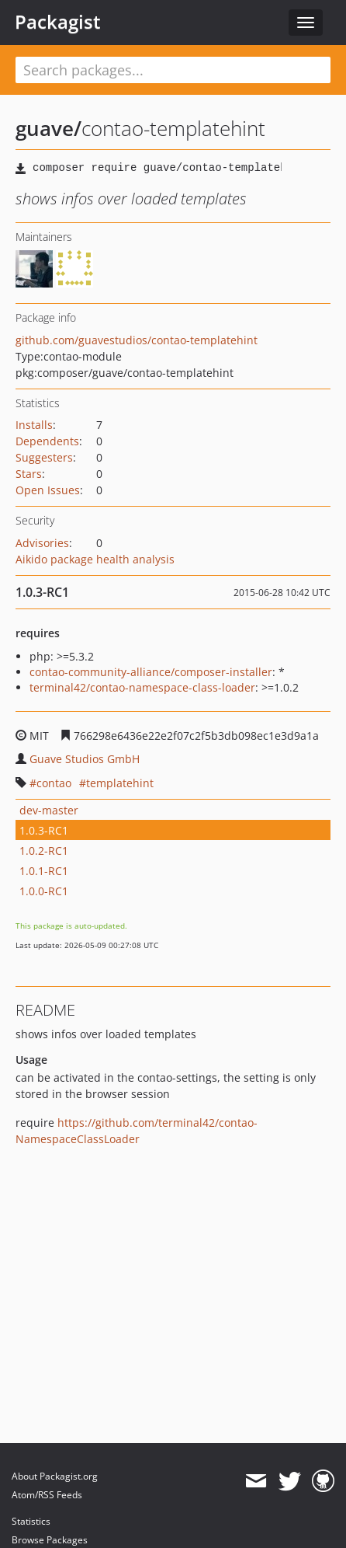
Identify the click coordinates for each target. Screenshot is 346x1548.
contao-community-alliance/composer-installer (150, 671)
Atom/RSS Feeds (47, 1494)
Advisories (42, 542)
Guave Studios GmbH (84, 758)
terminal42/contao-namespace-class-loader (142, 687)
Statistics (31, 1521)
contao (53, 783)
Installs (34, 424)
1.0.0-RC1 (43, 891)
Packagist (58, 21)
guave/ (48, 128)
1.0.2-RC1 (43, 850)
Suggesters (44, 457)
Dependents (47, 441)
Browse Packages (50, 1539)
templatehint (120, 783)
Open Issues (48, 490)
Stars (29, 473)
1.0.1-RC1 (43, 870)
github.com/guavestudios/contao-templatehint (137, 340)
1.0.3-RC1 (43, 830)
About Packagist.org (55, 1476)
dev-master (48, 810)
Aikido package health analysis (95, 559)
